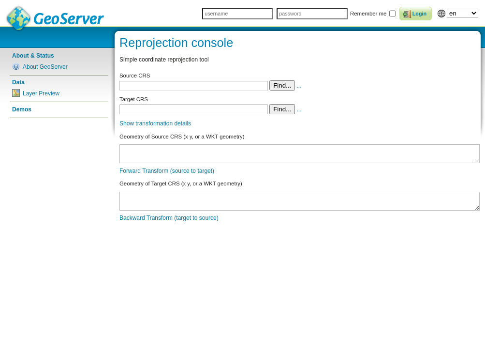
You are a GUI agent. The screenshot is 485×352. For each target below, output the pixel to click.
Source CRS (134, 75)
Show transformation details (155, 123)
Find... (282, 85)
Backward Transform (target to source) (169, 217)
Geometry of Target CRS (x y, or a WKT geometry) (180, 183)
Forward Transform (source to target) (166, 171)
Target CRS (133, 99)
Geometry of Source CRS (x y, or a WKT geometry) (181, 136)
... (299, 85)
